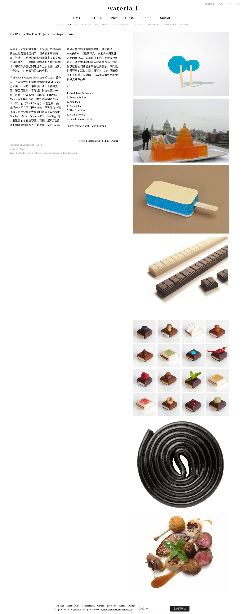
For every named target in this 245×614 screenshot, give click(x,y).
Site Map (60, 605)
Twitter (114, 140)
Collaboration (88, 605)
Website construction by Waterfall (116, 609)
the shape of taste (40, 153)
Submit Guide (72, 605)
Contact (100, 605)
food (65, 153)
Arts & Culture (83, 24)
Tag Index (170, 24)
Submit (166, 17)
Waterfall (77, 609)
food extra (73, 153)
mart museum (56, 153)
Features (138, 24)
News (68, 24)
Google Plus (103, 140)
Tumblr (122, 605)
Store (97, 17)
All (59, 24)
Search (184, 24)
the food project (23, 153)
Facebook (91, 140)
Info (147, 17)
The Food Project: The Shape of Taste (32, 77)
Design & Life (121, 24)
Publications (122, 17)
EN (238, 4)
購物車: (209, 4)
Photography (103, 24)
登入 (230, 4)
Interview (152, 24)
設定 (221, 4)
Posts (77, 17)
